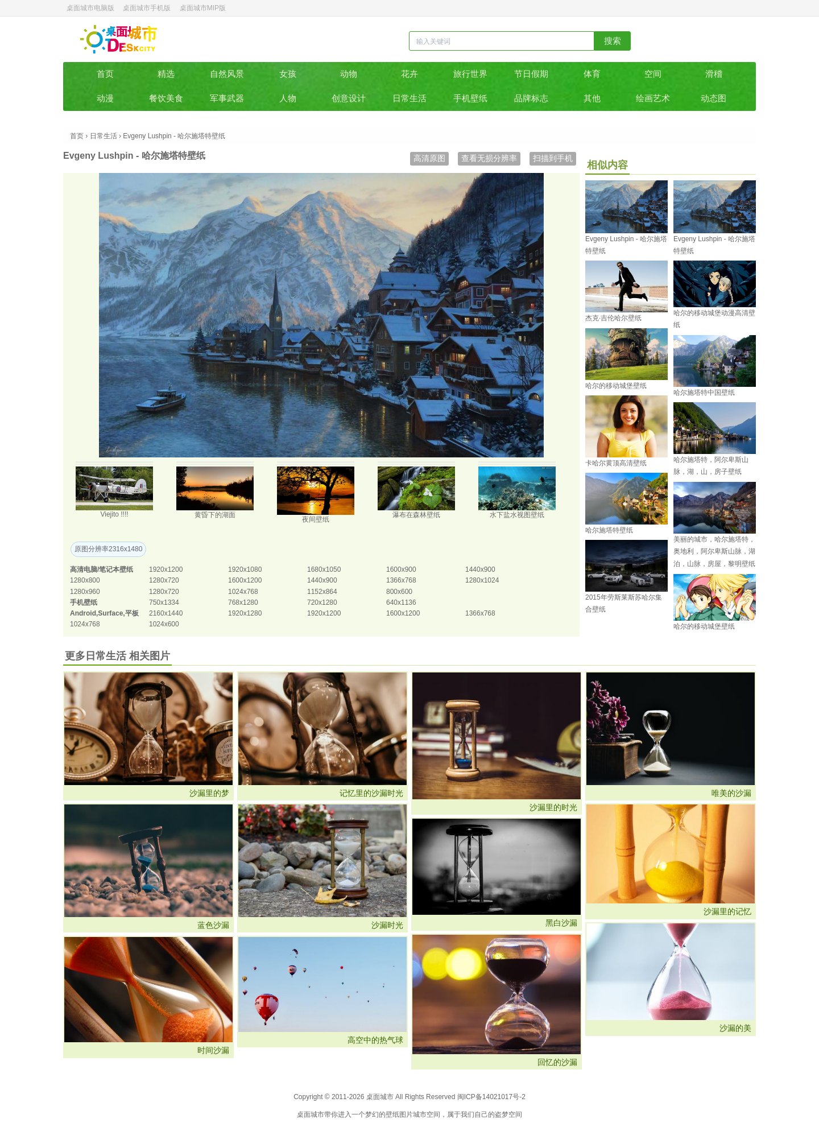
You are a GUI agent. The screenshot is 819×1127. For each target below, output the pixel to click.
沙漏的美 (735, 1028)
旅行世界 (470, 74)
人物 (287, 98)
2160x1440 (166, 613)
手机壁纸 (470, 98)
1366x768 (401, 580)
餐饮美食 (166, 98)
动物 (348, 74)
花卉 (409, 74)
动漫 (105, 98)
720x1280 (322, 602)
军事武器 (227, 98)
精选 (166, 74)
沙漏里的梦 (209, 793)
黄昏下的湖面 (215, 515)
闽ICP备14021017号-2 (491, 1097)
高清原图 (429, 158)
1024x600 (164, 624)
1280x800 (85, 580)
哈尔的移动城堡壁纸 (616, 386)
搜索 (612, 41)
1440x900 (480, 569)
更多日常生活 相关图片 (117, 656)
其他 (592, 98)
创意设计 (349, 98)
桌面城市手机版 (147, 8)
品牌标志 (531, 98)
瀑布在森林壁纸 (416, 515)
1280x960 (85, 592)
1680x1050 (324, 569)
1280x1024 (482, 580)
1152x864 (322, 592)
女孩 (287, 74)
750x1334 (164, 602)
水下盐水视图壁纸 (517, 515)
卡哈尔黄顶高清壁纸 (616, 463)
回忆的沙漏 (557, 1062)
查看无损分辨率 (489, 158)
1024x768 (243, 592)
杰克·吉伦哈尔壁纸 (613, 318)
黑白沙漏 (561, 922)
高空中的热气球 (375, 1040)
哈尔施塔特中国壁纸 (704, 393)
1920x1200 (166, 569)
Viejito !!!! (114, 514)
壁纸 (392, 1114)
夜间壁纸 (315, 519)
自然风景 (227, 74)
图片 (406, 1114)
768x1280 (243, 602)
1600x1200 (245, 580)
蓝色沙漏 (213, 925)
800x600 (399, 592)
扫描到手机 (553, 158)
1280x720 (164, 580)
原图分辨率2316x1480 (108, 549)
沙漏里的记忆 (727, 911)
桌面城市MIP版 (203, 8)
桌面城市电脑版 (90, 8)
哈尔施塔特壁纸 (609, 530)
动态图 (713, 98)
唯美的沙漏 (731, 793)
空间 (652, 74)
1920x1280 (245, 613)
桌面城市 (118, 39)
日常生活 (409, 98)
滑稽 (713, 74)
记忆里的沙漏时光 (371, 793)
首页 (105, 74)
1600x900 (401, 569)
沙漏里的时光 (553, 807)
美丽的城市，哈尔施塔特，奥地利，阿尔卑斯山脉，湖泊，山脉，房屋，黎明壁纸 (714, 551)
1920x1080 (245, 569)
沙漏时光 (387, 925)
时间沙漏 (213, 1050)
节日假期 (531, 74)
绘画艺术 (653, 98)
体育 (592, 74)
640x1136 (401, 602)
